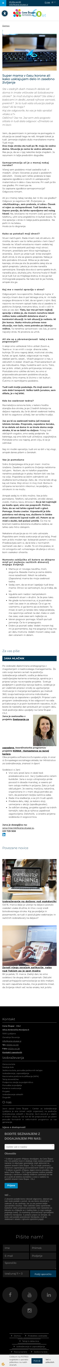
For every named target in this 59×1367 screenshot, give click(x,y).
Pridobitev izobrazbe (37, 1336)
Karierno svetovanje (11, 1088)
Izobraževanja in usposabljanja (30, 1346)
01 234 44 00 (15, 2)
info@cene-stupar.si (18, 4)
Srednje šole (8, 1067)
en (55, 2)
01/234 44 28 (14, 1048)
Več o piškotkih (50, 1360)
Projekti (6, 1091)
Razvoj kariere (20, 1352)
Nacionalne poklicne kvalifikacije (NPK (20, 1076)
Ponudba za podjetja (12, 1085)
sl (52, 2)
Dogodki (6, 1097)
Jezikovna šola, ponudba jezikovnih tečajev (22, 1070)
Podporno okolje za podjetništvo (17, 1082)
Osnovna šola (8, 1064)
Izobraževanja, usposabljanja (15, 1073)
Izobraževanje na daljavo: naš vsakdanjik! (29, 901)
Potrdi (37, 1360)
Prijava (11, 1185)
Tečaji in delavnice (30, 1341)
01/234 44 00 (13, 1045)
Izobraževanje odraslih (12, 1094)
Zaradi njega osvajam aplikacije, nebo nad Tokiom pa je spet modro (27, 969)
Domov (6, 26)
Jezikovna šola (40, 1352)
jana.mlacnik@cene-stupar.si (18, 828)
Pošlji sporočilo (43, 1274)
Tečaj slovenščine (10, 1079)
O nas (47, 2)
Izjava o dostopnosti (13, 1127)
